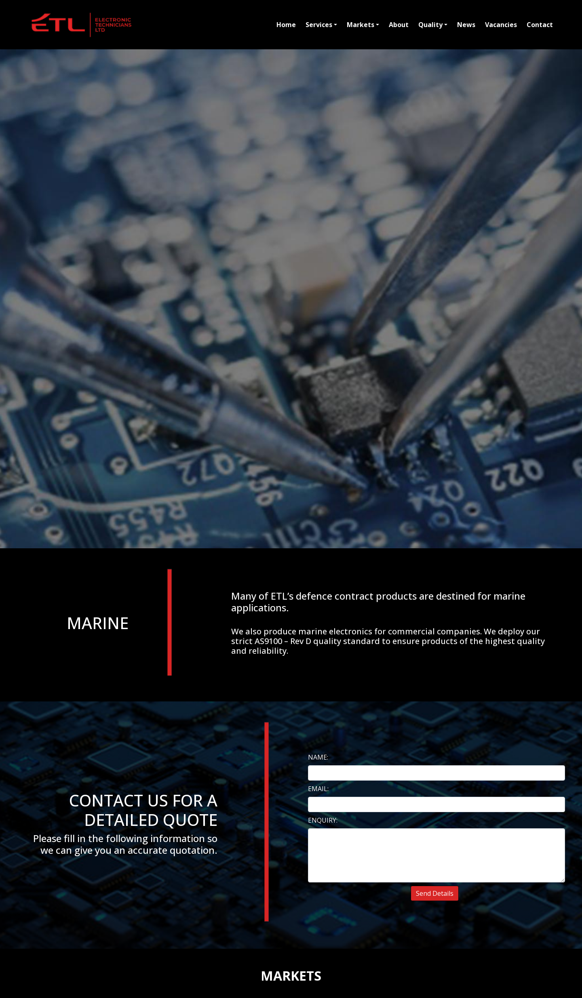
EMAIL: (318, 788)
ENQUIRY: (322, 820)
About (399, 24)
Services (319, 24)
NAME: (318, 757)
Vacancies (501, 24)
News (466, 24)
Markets (360, 24)
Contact (540, 24)
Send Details (434, 893)
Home (286, 24)
